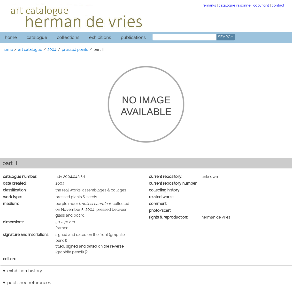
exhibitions (100, 37)
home (11, 37)
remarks (209, 5)
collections (68, 37)
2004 (51, 49)
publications (133, 37)
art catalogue (30, 49)
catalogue (37, 37)
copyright (261, 5)
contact (278, 5)
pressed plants (75, 49)
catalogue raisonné (235, 5)
